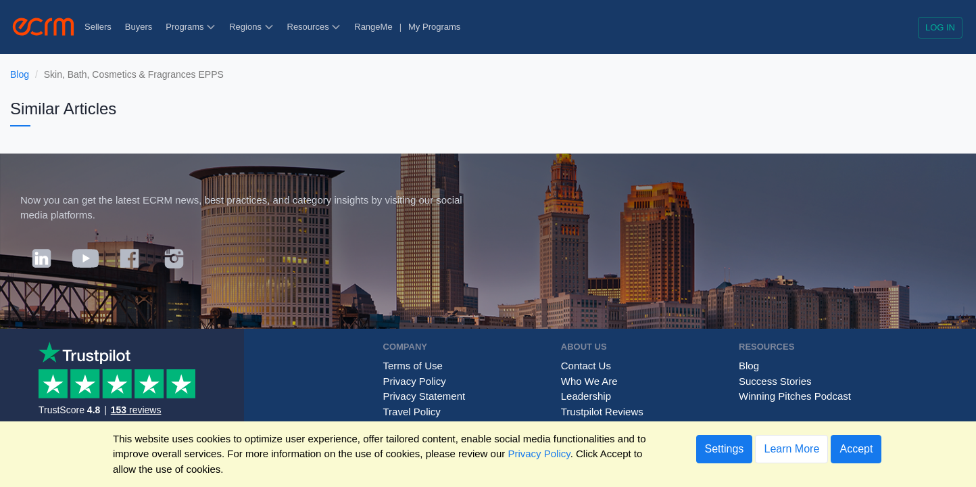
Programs (191, 27)
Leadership (586, 396)
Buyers (138, 27)
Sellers (98, 27)
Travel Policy (412, 411)
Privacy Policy (414, 381)
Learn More (791, 449)
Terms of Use (413, 365)
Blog (19, 74)
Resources (314, 27)
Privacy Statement (424, 396)
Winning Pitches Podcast (795, 396)
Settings (724, 449)
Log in (940, 27)
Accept (856, 449)
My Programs (434, 27)
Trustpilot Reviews (602, 411)
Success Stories (775, 381)
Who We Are (589, 381)
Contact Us (586, 365)
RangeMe (373, 27)
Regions (251, 27)
